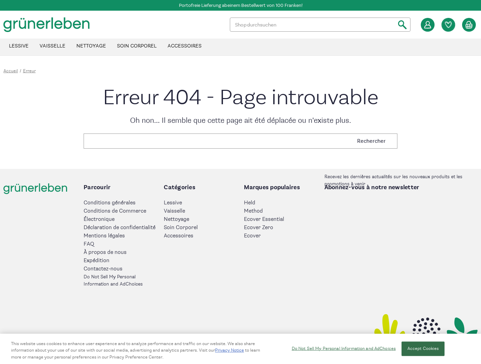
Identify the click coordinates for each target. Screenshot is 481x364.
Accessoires (185, 46)
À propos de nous (105, 252)
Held (249, 203)
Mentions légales (104, 236)
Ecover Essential (264, 219)
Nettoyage (91, 46)
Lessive (19, 46)
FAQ (89, 244)
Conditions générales (110, 203)
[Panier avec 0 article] (469, 25)
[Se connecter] (428, 25)
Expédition (96, 260)
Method (253, 211)
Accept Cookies (423, 351)
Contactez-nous (103, 269)
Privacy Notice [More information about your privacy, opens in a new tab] (229, 352)
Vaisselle (52, 46)
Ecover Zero (258, 227)
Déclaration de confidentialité (120, 227)
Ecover (252, 236)
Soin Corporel (137, 46)
